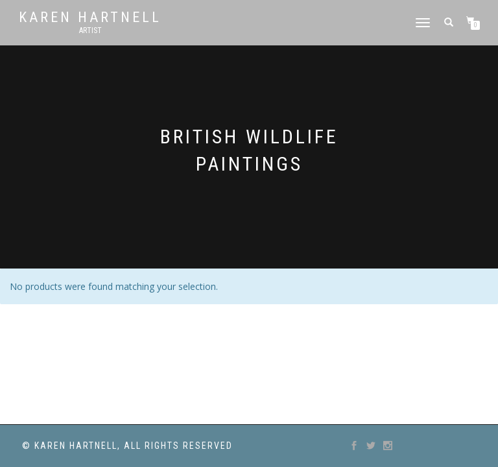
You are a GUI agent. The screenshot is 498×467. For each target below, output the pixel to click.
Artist (90, 30)
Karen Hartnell (90, 17)
